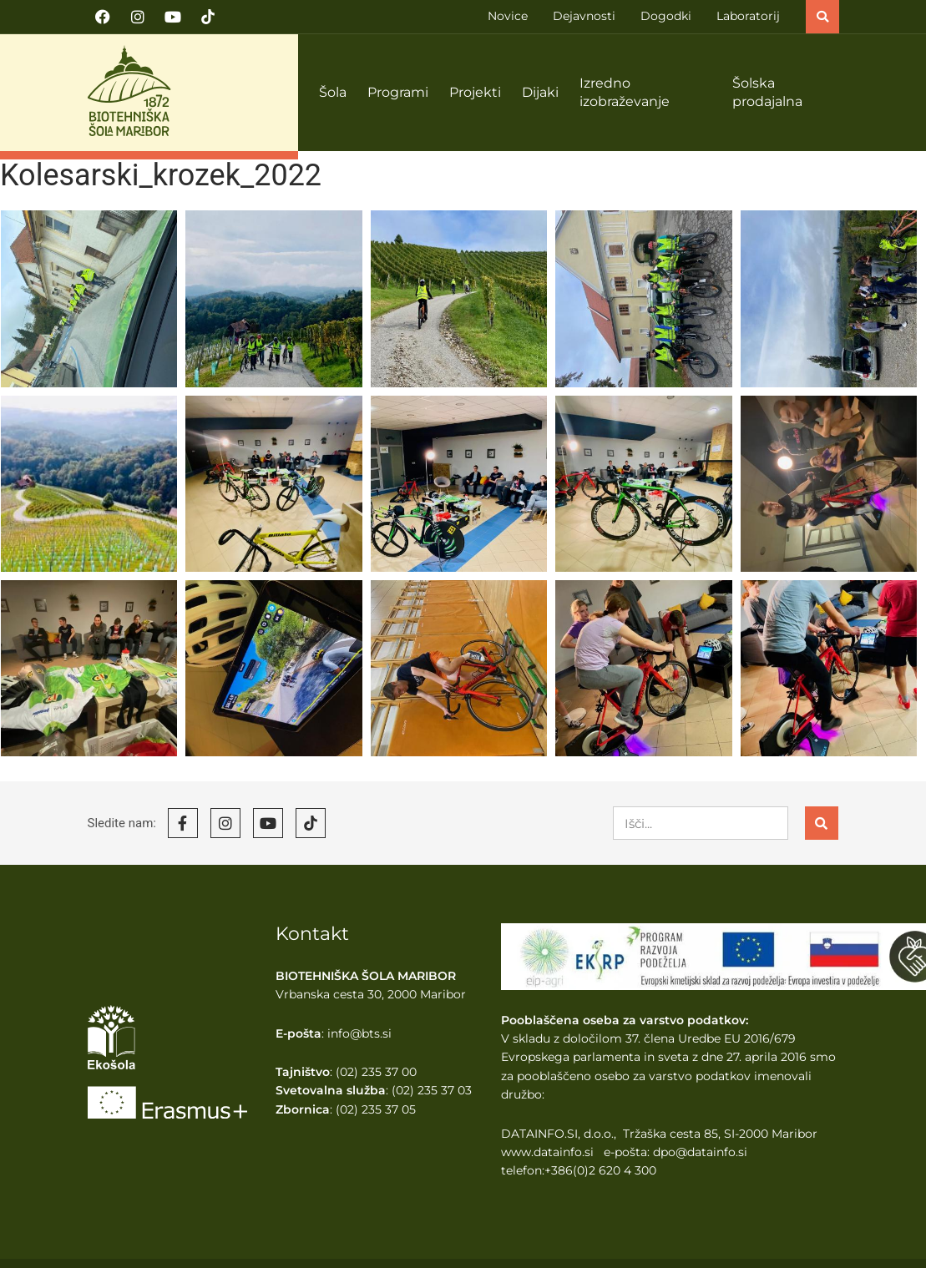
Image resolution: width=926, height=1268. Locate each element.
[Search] (821, 823)
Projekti (475, 92)
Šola (333, 92)
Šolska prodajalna (767, 92)
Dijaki (540, 92)
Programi (397, 92)
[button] (822, 16)
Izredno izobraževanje (624, 92)
